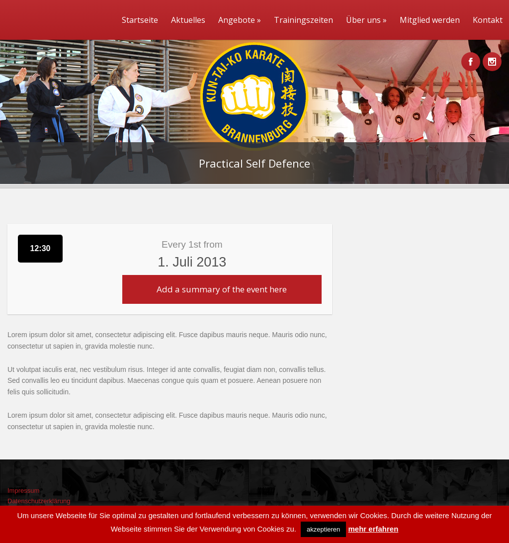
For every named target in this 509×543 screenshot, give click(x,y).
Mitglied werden (430, 19)
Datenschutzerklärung (38, 501)
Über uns (366, 19)
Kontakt (488, 19)
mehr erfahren (373, 529)
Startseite (140, 19)
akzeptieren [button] (323, 529)
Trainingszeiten (303, 19)
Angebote (239, 19)
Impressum (23, 490)
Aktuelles (188, 19)
